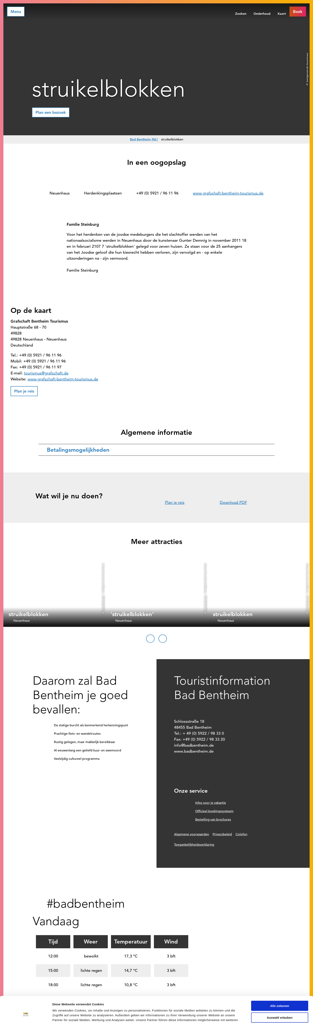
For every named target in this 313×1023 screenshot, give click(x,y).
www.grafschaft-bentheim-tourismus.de (228, 193)
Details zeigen (212, 1015)
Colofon (241, 834)
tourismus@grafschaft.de (46, 373)
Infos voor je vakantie (210, 803)
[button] (297, 12)
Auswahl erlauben (279, 995)
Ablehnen (279, 1006)
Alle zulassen (279, 983)
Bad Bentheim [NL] (143, 139)
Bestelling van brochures (213, 820)
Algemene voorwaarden (191, 834)
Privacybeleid (222, 834)
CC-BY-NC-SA (102, 603)
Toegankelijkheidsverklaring (194, 845)
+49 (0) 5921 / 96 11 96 (157, 193)
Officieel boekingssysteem (214, 811)
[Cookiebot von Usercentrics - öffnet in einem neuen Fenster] (25, 1015)
